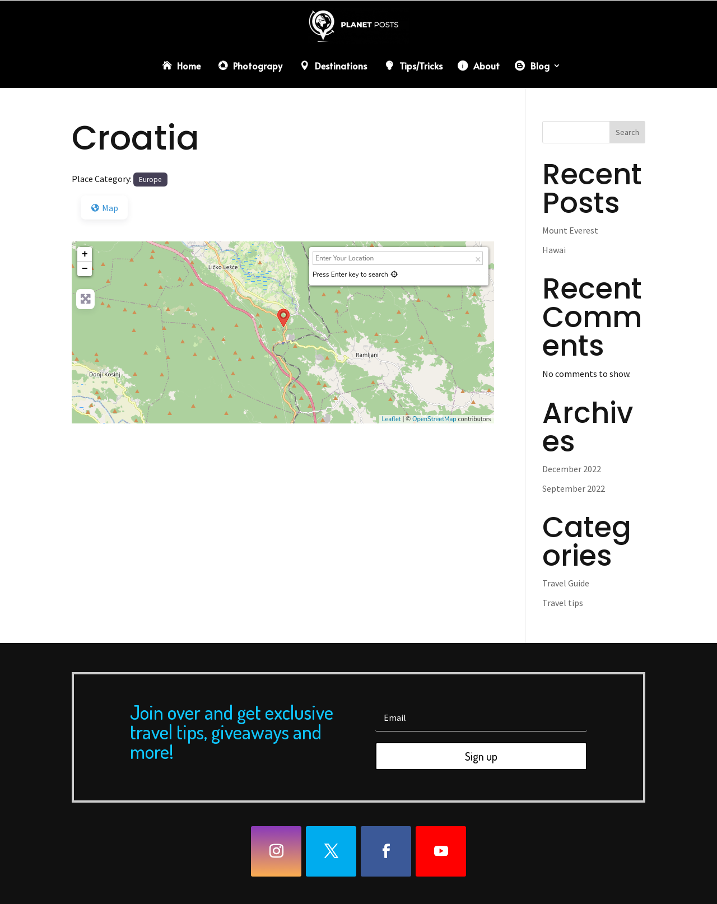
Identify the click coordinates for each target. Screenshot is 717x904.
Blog (540, 65)
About (486, 65)
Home (189, 65)
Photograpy (257, 65)
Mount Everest (570, 230)
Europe (150, 179)
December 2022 (571, 468)
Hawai (554, 249)
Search (627, 132)
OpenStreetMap (434, 419)
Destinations (341, 65)
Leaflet (391, 419)
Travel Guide (565, 583)
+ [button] (85, 254)
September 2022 (573, 488)
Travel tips (562, 602)
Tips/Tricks (421, 65)
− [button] (85, 269)
